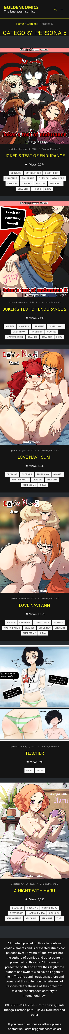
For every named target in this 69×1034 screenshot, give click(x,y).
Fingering (11, 178)
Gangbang (28, 178)
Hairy (40, 771)
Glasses (43, 178)
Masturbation (15, 337)
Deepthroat (52, 173)
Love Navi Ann (34, 605)
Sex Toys (40, 184)
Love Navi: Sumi (34, 457)
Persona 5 (55, 149)
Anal (29, 771)
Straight (23, 189)
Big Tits (10, 327)
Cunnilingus (33, 173)
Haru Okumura (36, 913)
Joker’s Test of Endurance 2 (34, 309)
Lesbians (12, 184)
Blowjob (16, 173)
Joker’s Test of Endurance (34, 155)
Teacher (34, 753)
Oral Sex (27, 184)
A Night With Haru (34, 890)
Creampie (38, 327)
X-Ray (48, 189)
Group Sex (58, 178)
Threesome (29, 485)
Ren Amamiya (14, 919)
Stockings (56, 184)
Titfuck (36, 189)
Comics (45, 149)
